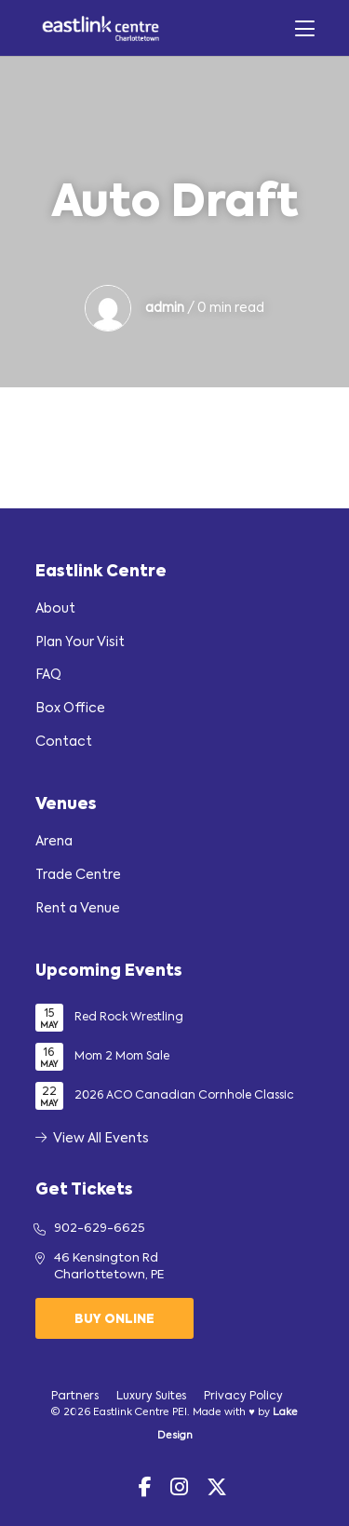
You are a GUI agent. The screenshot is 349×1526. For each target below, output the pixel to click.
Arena (54, 841)
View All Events (92, 1138)
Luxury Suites (151, 1396)
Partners (75, 1396)
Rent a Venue (77, 908)
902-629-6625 (99, 1228)
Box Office (70, 708)
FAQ (48, 675)
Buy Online (114, 1320)
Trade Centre (78, 875)
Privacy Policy (243, 1396)
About (55, 608)
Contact (63, 742)
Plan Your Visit (80, 642)
